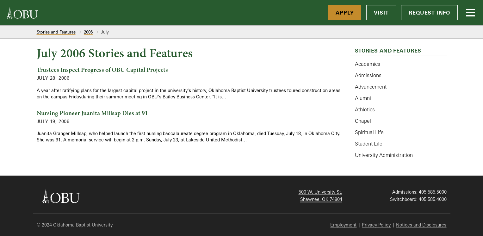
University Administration (384, 155)
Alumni (363, 98)
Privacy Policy (376, 224)
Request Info (429, 12)
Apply (345, 12)
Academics (367, 64)
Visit (381, 12)
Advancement (371, 87)
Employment (343, 224)
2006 (88, 31)
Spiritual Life (369, 132)
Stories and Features (56, 31)
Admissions (368, 75)
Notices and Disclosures (421, 224)
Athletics (365, 109)
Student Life (368, 143)
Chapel (363, 121)
